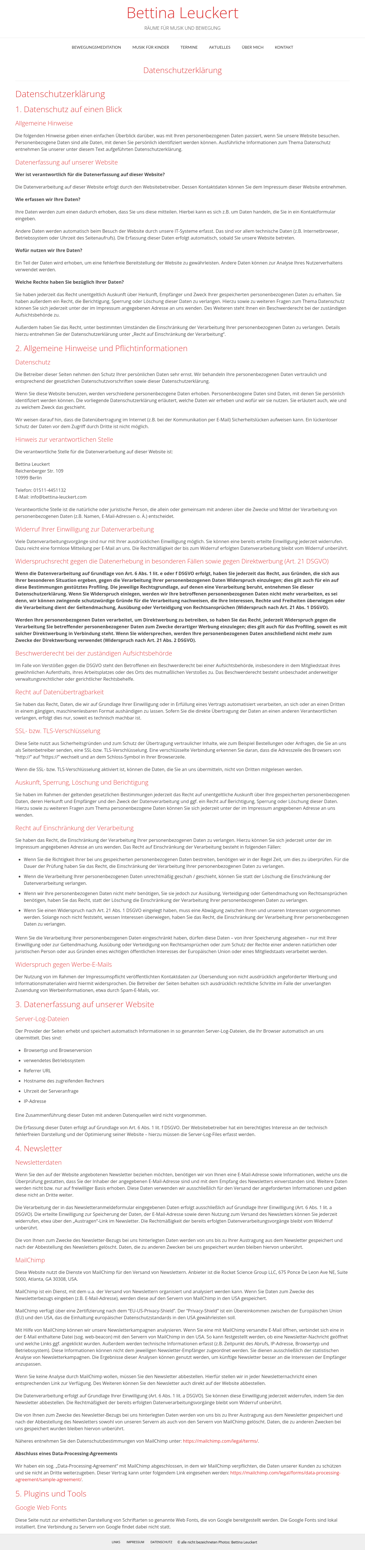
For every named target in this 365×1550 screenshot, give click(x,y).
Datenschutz (161, 1542)
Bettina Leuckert (182, 12)
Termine (189, 47)
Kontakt (284, 47)
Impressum (135, 1542)
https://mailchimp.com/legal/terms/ (220, 1441)
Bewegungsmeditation (96, 47)
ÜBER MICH (253, 47)
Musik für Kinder (150, 47)
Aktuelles (219, 47)
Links (116, 1542)
